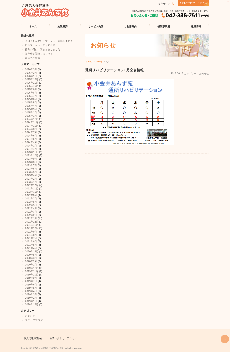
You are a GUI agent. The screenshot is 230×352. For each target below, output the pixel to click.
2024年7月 (31, 132)
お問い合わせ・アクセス (63, 338)
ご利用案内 (130, 26)
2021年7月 (31, 238)
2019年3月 (31, 294)
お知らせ (30, 316)
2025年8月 (31, 92)
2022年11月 (31, 188)
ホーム (33, 26)
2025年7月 (31, 96)
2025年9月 (31, 89)
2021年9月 (31, 231)
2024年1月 (31, 149)
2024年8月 (31, 129)
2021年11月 (31, 225)
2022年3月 (31, 211)
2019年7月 (31, 281)
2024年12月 (31, 119)
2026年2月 (31, 73)
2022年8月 (31, 195)
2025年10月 (31, 86)
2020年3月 (31, 258)
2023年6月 (31, 168)
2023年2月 (31, 178)
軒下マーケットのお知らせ (40, 45)
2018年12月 (31, 304)
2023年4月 (31, 175)
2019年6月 (31, 284)
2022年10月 (31, 192)
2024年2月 (31, 145)
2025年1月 (31, 115)
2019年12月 (31, 268)
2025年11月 (31, 82)
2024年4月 (31, 142)
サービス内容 (95, 26)
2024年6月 (31, 135)
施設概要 (63, 26)
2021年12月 (31, 221)
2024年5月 (31, 139)
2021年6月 (31, 241)
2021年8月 (31, 235)
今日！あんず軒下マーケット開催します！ (49, 41)
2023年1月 (31, 182)
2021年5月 (31, 244)
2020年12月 (31, 251)
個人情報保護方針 (34, 338)
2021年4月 (31, 248)
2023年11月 (31, 152)
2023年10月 (31, 155)
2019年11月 (31, 271)
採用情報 (196, 26)
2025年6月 (31, 99)
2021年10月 (31, 228)
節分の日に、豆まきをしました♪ (43, 49)
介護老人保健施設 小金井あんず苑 (45, 10)
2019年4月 (31, 291)
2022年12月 (31, 185)
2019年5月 (31, 288)
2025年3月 (31, 109)
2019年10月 (31, 274)
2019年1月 (31, 301)
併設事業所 (163, 26)
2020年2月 (31, 261)
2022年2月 (31, 215)
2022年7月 (31, 198)
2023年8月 (31, 162)
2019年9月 (31, 278)
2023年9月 (31, 158)
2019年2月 (31, 297)
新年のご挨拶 (32, 58)
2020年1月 (31, 264)
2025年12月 (31, 79)
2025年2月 (31, 112)
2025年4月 (31, 105)
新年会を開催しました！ (39, 53)
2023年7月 (31, 165)
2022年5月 (31, 205)
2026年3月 (31, 69)
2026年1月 (31, 76)
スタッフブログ (34, 320)
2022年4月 (31, 208)
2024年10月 (31, 125)
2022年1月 (31, 218)
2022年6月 (31, 202)
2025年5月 (31, 102)
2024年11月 (31, 122)
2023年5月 (31, 172)
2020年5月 (31, 254)
